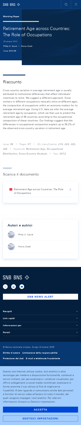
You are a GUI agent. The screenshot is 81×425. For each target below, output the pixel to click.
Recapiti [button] (40, 311)
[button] (66, 4)
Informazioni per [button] (40, 325)
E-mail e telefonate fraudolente (43, 358)
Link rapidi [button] (40, 318)
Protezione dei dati (13, 358)
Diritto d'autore (11, 352)
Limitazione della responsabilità (40, 352)
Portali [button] (40, 332)
